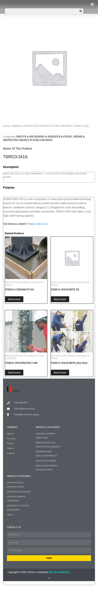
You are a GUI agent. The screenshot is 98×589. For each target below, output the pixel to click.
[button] (92, 4)
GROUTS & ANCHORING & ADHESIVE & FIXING (44, 136)
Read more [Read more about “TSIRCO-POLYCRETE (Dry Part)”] (63, 373)
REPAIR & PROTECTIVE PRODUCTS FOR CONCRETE (42, 125)
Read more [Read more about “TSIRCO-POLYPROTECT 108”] (17, 373)
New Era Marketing (59, 573)
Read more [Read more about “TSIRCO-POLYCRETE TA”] (63, 299)
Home (6, 125)
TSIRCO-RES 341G (37, 223)
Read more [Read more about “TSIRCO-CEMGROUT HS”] (17, 299)
